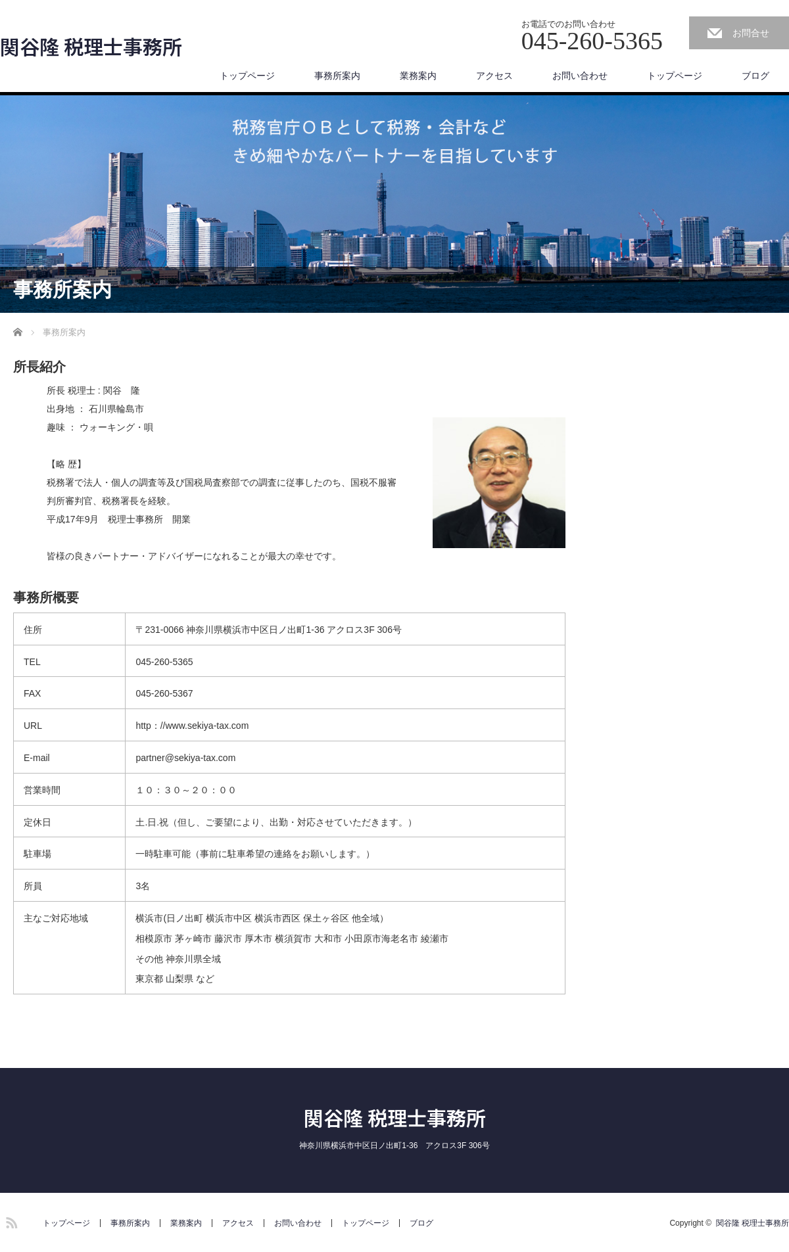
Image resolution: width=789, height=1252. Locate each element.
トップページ (247, 75)
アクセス (494, 75)
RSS (10, 1220)
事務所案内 (337, 75)
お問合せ (750, 33)
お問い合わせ (580, 75)
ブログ (755, 75)
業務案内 (418, 75)
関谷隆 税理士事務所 (91, 46)
